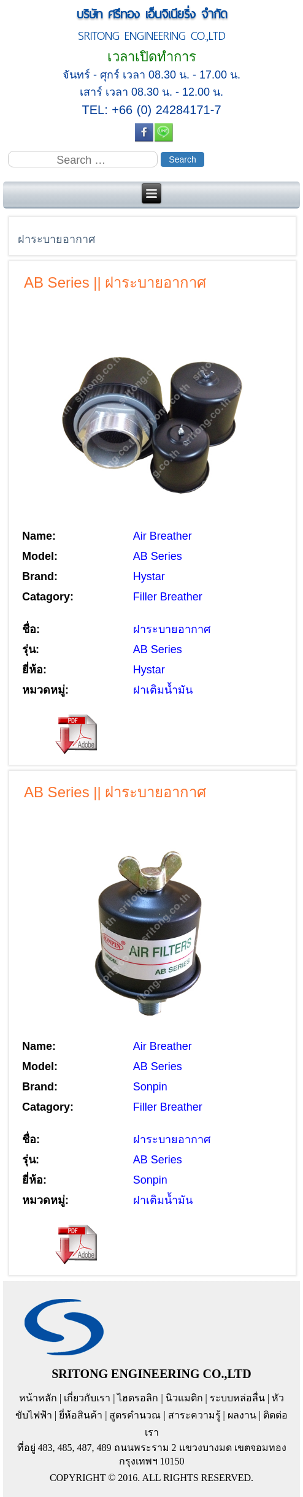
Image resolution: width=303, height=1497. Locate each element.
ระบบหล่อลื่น (237, 1398)
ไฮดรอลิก (137, 1398)
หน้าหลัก (38, 1398)
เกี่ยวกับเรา (87, 1398)
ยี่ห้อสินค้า (80, 1415)
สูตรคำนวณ (135, 1415)
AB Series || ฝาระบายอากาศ (115, 282)
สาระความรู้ (194, 1415)
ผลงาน (242, 1415)
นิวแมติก (184, 1398)
